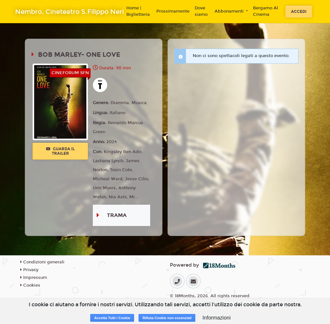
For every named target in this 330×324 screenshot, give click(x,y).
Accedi (298, 11)
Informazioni (216, 317)
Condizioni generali (42, 262)
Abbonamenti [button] (230, 11)
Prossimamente (172, 11)
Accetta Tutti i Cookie (112, 318)
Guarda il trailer (60, 151)
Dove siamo (201, 11)
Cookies (30, 285)
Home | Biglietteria (138, 11)
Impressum (33, 277)
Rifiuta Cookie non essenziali (166, 318)
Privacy (29, 269)
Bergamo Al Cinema (265, 11)
